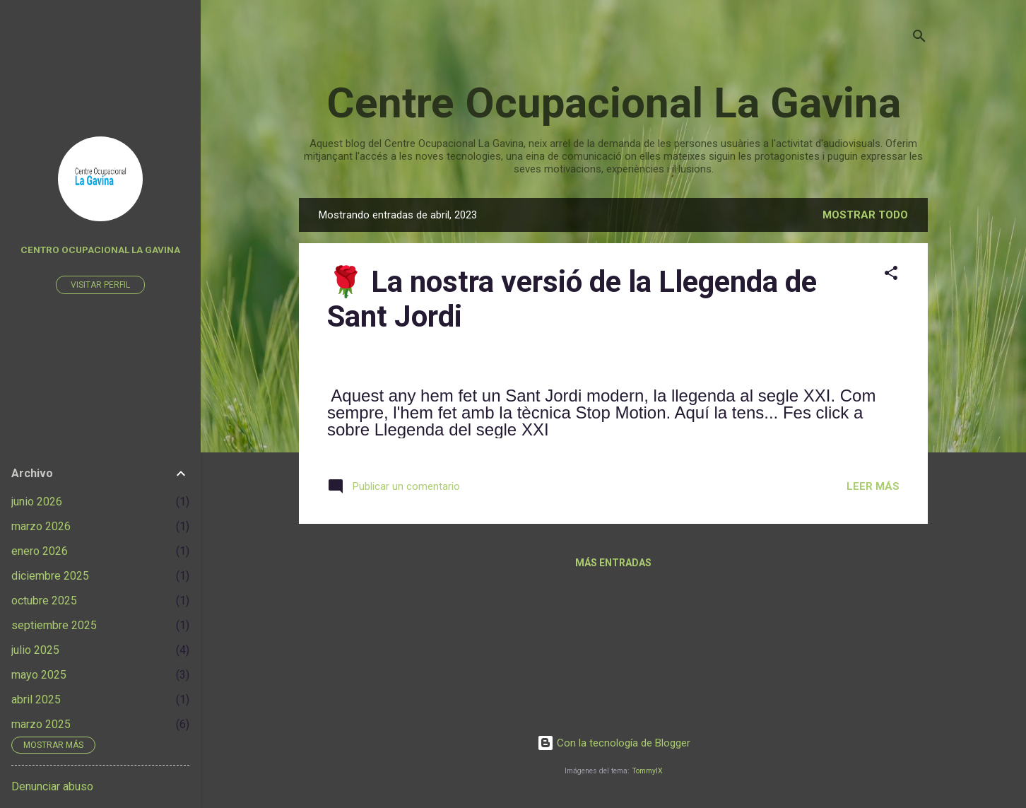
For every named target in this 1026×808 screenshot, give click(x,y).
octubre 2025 (44, 600)
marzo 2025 (41, 724)
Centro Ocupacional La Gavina (100, 249)
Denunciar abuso (52, 786)
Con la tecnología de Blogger (613, 743)
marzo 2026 (41, 526)
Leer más (873, 486)
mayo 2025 (38, 674)
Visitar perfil (100, 285)
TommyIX (647, 770)
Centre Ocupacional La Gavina (613, 103)
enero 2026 (39, 551)
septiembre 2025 (54, 625)
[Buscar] (919, 38)
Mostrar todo (865, 215)
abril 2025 (36, 699)
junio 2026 (36, 501)
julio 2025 (35, 650)
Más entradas (613, 562)
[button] (891, 275)
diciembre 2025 (50, 575)
